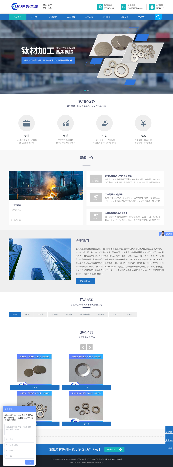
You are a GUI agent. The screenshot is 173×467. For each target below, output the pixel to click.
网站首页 (17, 17)
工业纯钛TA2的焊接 (114, 194)
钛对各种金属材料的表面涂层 (118, 176)
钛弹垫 (69, 314)
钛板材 (101, 314)
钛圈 (27, 314)
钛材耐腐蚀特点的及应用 (116, 213)
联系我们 (142, 17)
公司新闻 (16, 205)
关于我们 (35, 17)
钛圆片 (40, 314)
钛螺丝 (130, 314)
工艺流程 (71, 17)
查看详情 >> (85, 281)
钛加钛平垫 (85, 314)
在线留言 (124, 17)
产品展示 (53, 17)
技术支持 (89, 17)
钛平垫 (55, 314)
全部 (15, 314)
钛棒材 (115, 314)
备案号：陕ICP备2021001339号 (110, 459)
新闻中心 (107, 17)
